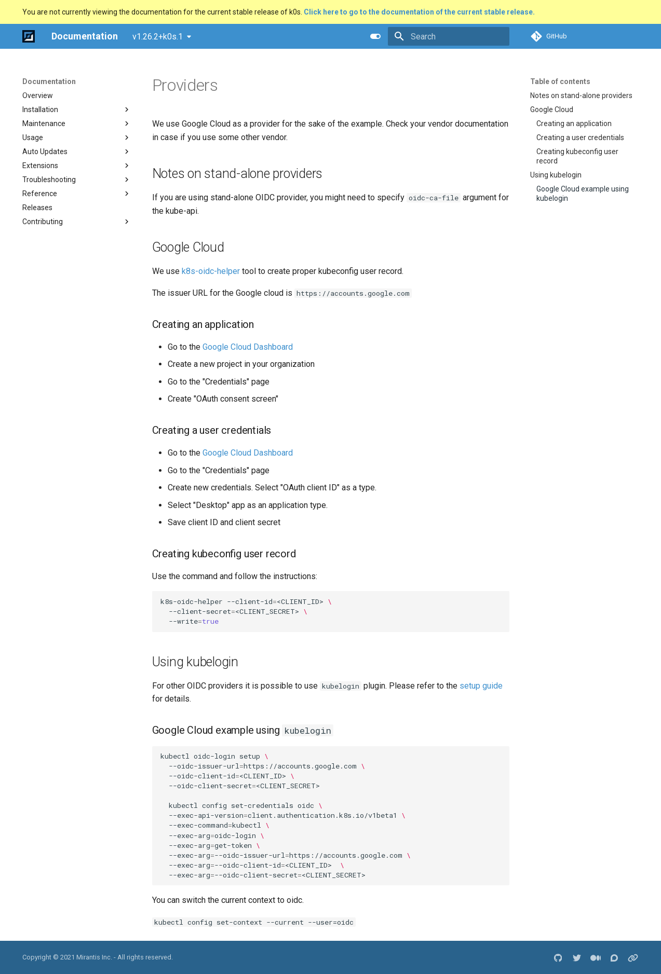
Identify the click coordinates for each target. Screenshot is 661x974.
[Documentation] (28, 36)
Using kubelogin (556, 175)
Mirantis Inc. (94, 957)
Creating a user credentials (580, 137)
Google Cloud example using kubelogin (582, 193)
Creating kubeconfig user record (577, 156)
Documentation (49, 81)
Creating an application (574, 123)
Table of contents (560, 81)
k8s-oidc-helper (211, 271)
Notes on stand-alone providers (581, 95)
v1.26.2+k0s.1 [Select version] (157, 37)
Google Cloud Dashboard (248, 347)
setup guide (481, 686)
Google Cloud (551, 109)
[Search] (448, 36)
